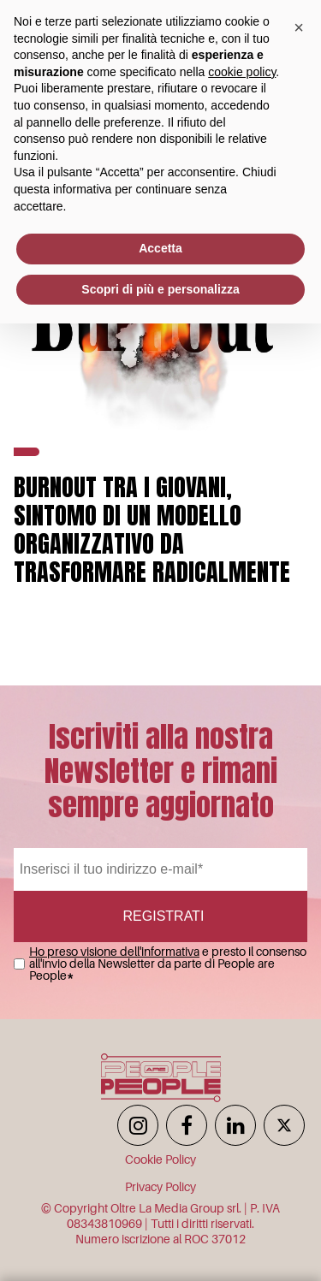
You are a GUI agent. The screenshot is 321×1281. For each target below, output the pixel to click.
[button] (298, 27)
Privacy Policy (160, 1187)
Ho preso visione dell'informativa (114, 951)
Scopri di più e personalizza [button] (160, 289)
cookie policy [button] (242, 72)
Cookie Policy (160, 1159)
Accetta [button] (160, 248)
